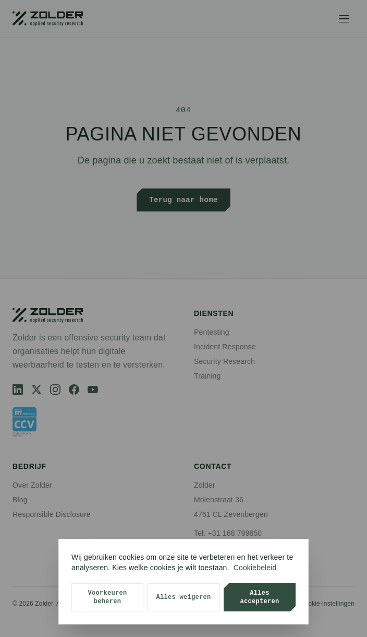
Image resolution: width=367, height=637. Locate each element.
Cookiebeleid (255, 567)
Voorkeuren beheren (107, 597)
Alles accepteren (259, 597)
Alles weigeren (183, 597)
